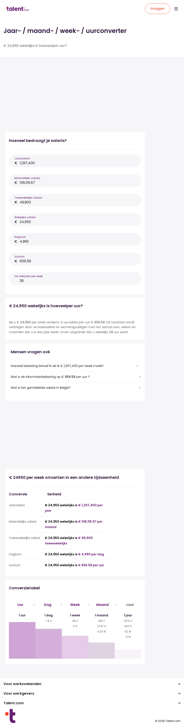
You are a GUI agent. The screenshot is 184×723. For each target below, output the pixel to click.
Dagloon (20, 237)
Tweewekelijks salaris (28, 198)
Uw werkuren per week (28, 276)
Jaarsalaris (22, 158)
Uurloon (19, 256)
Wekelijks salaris (25, 217)
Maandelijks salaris (27, 178)
